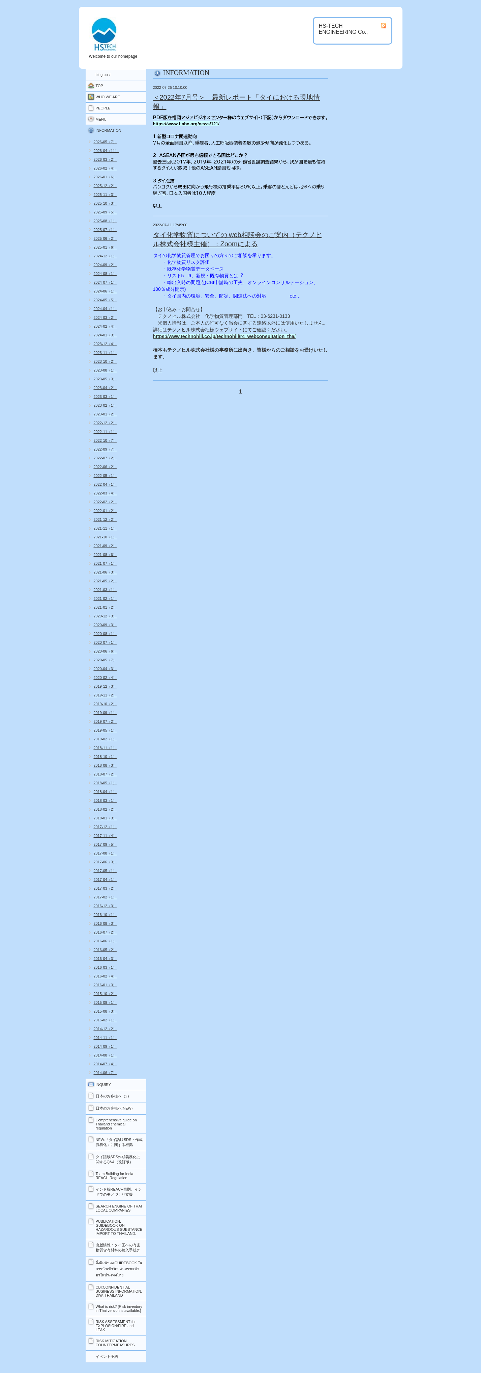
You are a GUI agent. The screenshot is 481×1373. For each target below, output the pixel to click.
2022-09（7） (105, 449)
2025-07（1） (105, 230)
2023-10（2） (105, 361)
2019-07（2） (105, 721)
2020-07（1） (105, 642)
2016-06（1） (105, 941)
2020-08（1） (105, 634)
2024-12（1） (105, 256)
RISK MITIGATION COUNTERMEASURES (115, 1343)
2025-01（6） (105, 247)
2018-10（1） (105, 757)
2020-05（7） (105, 660)
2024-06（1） (105, 291)
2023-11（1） (105, 353)
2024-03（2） (105, 317)
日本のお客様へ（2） (113, 1096)
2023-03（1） (105, 397)
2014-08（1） (105, 1055)
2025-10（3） (105, 203)
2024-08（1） (105, 274)
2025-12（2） (105, 186)
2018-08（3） (105, 765)
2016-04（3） (105, 959)
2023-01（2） (105, 414)
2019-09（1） (105, 713)
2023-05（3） (105, 379)
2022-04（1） (105, 484)
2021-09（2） (105, 546)
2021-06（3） (105, 572)
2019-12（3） (105, 686)
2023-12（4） (105, 344)
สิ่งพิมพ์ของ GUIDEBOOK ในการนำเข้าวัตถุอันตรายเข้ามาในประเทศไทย (119, 1269)
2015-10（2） (105, 994)
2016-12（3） (105, 906)
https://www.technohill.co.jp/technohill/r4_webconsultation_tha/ (224, 336)
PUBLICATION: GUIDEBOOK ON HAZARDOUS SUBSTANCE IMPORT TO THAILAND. (119, 1227)
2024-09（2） (105, 265)
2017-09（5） (105, 844)
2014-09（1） (105, 1046)
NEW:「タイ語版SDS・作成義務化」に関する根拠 (119, 1142)
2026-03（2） (105, 159)
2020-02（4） (105, 678)
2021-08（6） (105, 555)
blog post (103, 75)
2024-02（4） (105, 326)
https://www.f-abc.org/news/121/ (186, 123)
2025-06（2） (105, 238)
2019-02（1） (105, 739)
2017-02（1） (105, 897)
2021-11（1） (105, 528)
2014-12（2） (105, 1029)
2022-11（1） (105, 432)
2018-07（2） (105, 774)
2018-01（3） (105, 818)
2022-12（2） (105, 423)
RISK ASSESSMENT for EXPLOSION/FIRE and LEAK (116, 1326)
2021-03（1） (105, 590)
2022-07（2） (105, 458)
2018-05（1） (105, 783)
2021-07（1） (105, 563)
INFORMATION (108, 130)
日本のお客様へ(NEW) (114, 1108)
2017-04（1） (105, 880)
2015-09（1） (105, 1002)
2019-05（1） (105, 730)
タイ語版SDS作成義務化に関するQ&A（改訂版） (118, 1159)
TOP (99, 86)
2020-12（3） (105, 616)
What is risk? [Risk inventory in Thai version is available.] (119, 1308)
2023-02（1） (105, 405)
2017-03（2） (105, 888)
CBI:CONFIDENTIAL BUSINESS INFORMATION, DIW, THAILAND (119, 1291)
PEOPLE (103, 108)
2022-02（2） (105, 502)
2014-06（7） (105, 1073)
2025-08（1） (105, 221)
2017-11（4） (105, 836)
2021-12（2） (105, 519)
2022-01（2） (105, 511)
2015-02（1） (105, 1020)
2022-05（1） (105, 476)
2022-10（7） (105, 440)
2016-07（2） (105, 932)
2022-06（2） (105, 467)
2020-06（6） (105, 651)
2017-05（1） (105, 871)
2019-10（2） (105, 704)
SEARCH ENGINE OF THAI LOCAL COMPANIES (119, 1208)
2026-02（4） (105, 168)
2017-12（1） (105, 827)
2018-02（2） (105, 809)
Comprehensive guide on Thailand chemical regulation (116, 1124)
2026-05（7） (105, 142)
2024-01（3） (105, 335)
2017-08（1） (105, 853)
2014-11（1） (105, 1038)
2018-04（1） (105, 792)
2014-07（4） (105, 1064)
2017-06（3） (105, 862)
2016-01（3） (105, 985)
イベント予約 (107, 1356)
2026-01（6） (105, 177)
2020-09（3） (105, 625)
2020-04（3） (105, 669)
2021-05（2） (105, 581)
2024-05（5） (105, 300)
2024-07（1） (105, 282)
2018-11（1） (105, 748)
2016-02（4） (105, 976)
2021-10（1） (105, 537)
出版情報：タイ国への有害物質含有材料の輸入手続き (118, 1247)
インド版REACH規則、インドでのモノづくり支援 (119, 1191)
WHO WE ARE (108, 97)
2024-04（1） (105, 309)
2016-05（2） (105, 950)
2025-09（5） (105, 212)
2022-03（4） (105, 493)
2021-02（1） (105, 598)
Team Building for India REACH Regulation (114, 1176)
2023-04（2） (105, 388)
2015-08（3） (105, 1011)
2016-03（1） (105, 967)
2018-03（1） (105, 800)
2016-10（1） (105, 915)
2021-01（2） (105, 607)
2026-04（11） (106, 151)
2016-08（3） (105, 923)
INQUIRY (103, 1085)
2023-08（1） (105, 370)
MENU (101, 119)
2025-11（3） (105, 195)
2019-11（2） (105, 695)
